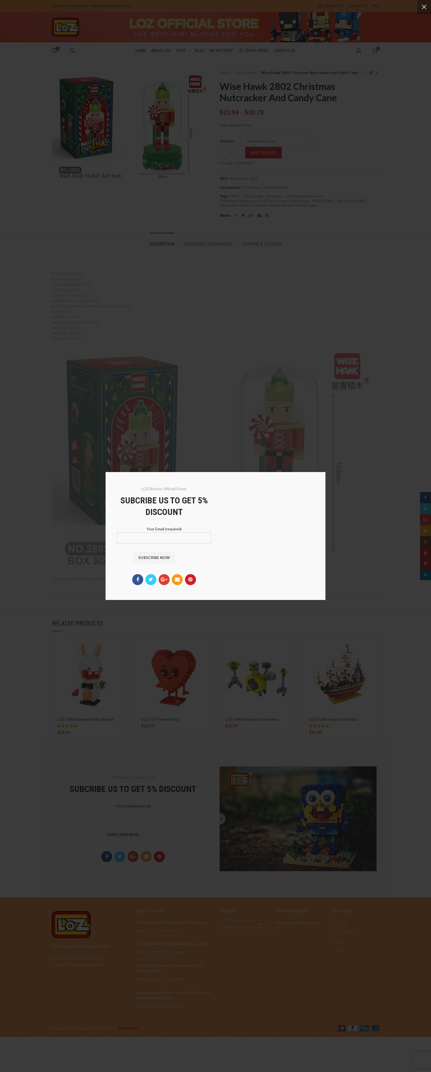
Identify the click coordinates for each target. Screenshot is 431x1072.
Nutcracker (299, 201)
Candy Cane (252, 196)
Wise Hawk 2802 (351, 201)
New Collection (344, 932)
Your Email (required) (132, 810)
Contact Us (341, 951)
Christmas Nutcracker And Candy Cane (253, 201)
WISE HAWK (323, 201)
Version (227, 141)
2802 (234, 196)
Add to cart (263, 152)
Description (161, 244)
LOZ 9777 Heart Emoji (160, 719)
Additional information (207, 244)
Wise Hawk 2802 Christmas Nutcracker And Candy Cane (268, 205)
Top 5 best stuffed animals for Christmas (171, 922)
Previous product (365, 73)
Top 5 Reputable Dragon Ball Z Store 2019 (172, 943)
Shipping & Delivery (261, 244)
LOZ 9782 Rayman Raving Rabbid (85, 719)
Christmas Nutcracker (305, 196)
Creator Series (245, 72)
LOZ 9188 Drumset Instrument (252, 719)
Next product (376, 73)
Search (260, 926)
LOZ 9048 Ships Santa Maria (333, 719)
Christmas (251, 187)
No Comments (171, 930)
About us (339, 922)
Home (224, 72)
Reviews (338, 941)
